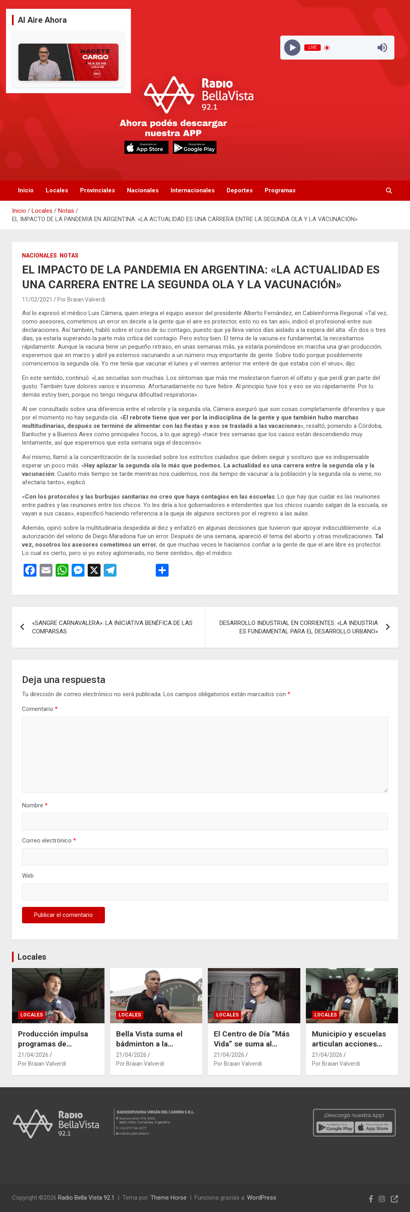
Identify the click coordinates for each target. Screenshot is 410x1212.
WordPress (261, 1197)
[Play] (292, 48)
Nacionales (143, 190)
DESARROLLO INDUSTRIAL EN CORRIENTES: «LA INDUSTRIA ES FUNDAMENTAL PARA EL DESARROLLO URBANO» (298, 627)
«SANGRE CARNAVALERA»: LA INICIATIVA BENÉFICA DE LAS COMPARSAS (112, 627)
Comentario (40, 709)
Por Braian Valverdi (81, 299)
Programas (280, 190)
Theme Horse (169, 1197)
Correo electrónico (49, 840)
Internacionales (193, 190)
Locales (57, 190)
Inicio (26, 190)
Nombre (35, 805)
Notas (69, 255)
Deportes (240, 190)
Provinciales (97, 190)
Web (28, 875)
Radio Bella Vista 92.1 (86, 1197)
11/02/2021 (37, 299)
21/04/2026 (33, 1055)
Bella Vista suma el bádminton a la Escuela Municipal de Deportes (153, 1048)
